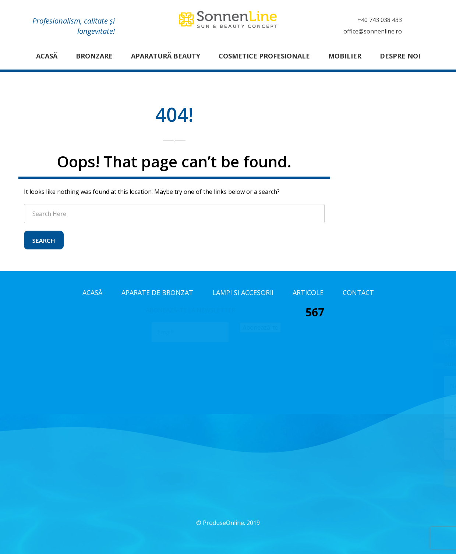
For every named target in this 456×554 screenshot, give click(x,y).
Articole (308, 292)
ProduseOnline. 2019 (231, 523)
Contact (358, 292)
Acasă (46, 56)
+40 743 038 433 (379, 20)
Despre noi (400, 56)
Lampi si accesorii (242, 292)
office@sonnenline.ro (372, 31)
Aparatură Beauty (165, 56)
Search (43, 240)
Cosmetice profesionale (264, 56)
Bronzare (94, 56)
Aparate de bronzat (157, 292)
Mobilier (344, 56)
